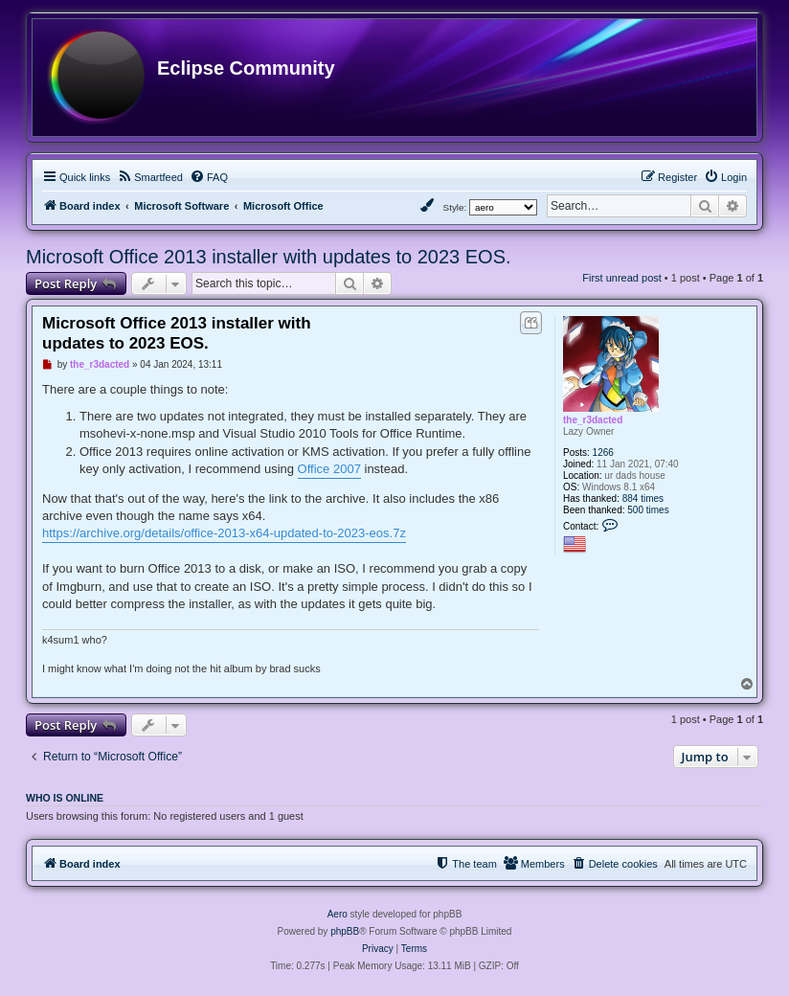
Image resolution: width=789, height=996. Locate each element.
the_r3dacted (592, 420)
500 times (647, 510)
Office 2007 (329, 469)
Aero (337, 914)
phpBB (344, 931)
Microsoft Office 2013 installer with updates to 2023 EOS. (268, 256)
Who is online (64, 798)
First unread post (622, 277)
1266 (603, 452)
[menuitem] (150, 177)
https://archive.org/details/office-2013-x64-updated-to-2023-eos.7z (224, 533)
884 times (643, 498)
